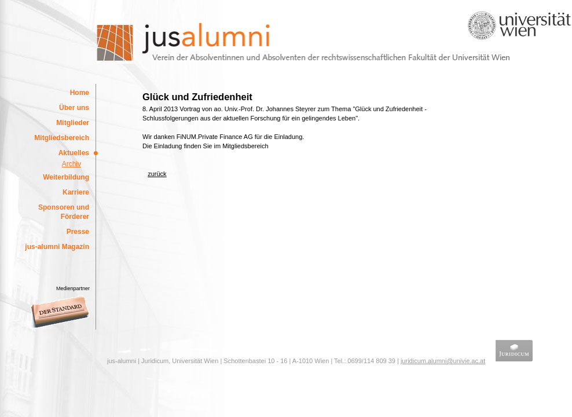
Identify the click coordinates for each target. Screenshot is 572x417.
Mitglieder (72, 123)
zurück (157, 173)
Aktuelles (73, 153)
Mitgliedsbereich (61, 138)
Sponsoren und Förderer (63, 212)
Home (79, 93)
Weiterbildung (66, 177)
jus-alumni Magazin (57, 247)
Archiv (71, 164)
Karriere (76, 192)
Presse (78, 232)
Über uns (74, 108)
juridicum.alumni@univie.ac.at (443, 360)
